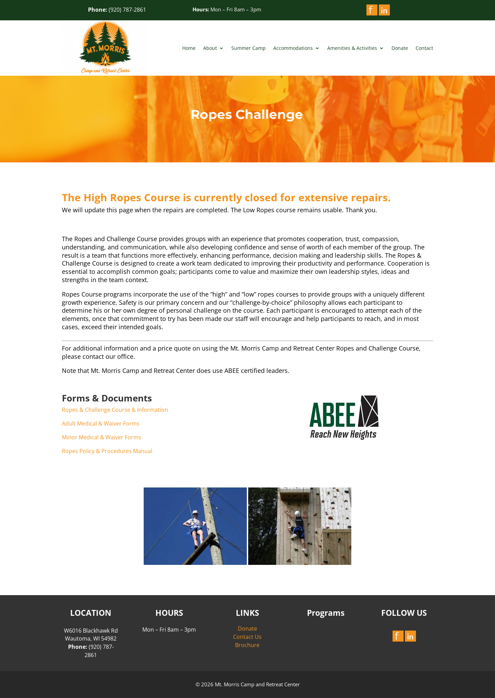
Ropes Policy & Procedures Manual (107, 451)
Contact (424, 48)
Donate (400, 48)
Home (189, 48)
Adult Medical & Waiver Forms (101, 423)
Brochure (247, 645)
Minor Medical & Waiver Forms (101, 437)
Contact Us (247, 637)
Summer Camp (248, 48)
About (210, 48)
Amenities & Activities (352, 48)
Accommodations (293, 48)
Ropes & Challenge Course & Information (115, 410)
